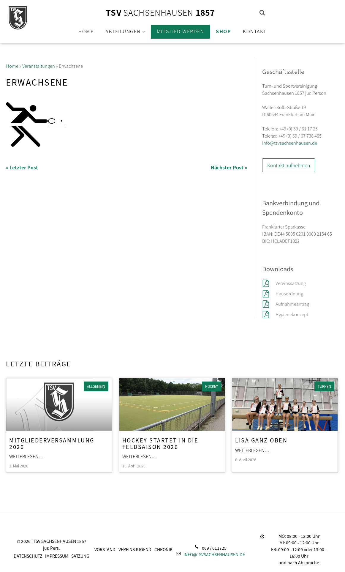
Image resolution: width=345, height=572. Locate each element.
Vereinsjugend (134, 549)
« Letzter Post (22, 167)
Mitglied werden (180, 31)
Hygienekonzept (292, 314)
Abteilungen (123, 31)
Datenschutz (28, 556)
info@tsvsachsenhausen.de (289, 143)
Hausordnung (289, 293)
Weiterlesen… (26, 456)
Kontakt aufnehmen (288, 165)
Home (86, 31)
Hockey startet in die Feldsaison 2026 (160, 443)
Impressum (56, 556)
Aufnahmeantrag (292, 304)
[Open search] (262, 12)
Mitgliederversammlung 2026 (51, 443)
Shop (223, 31)
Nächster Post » (229, 167)
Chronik (163, 549)
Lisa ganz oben (261, 440)
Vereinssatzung (291, 283)
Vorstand (104, 549)
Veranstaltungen (38, 66)
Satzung (80, 556)
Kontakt (255, 31)
